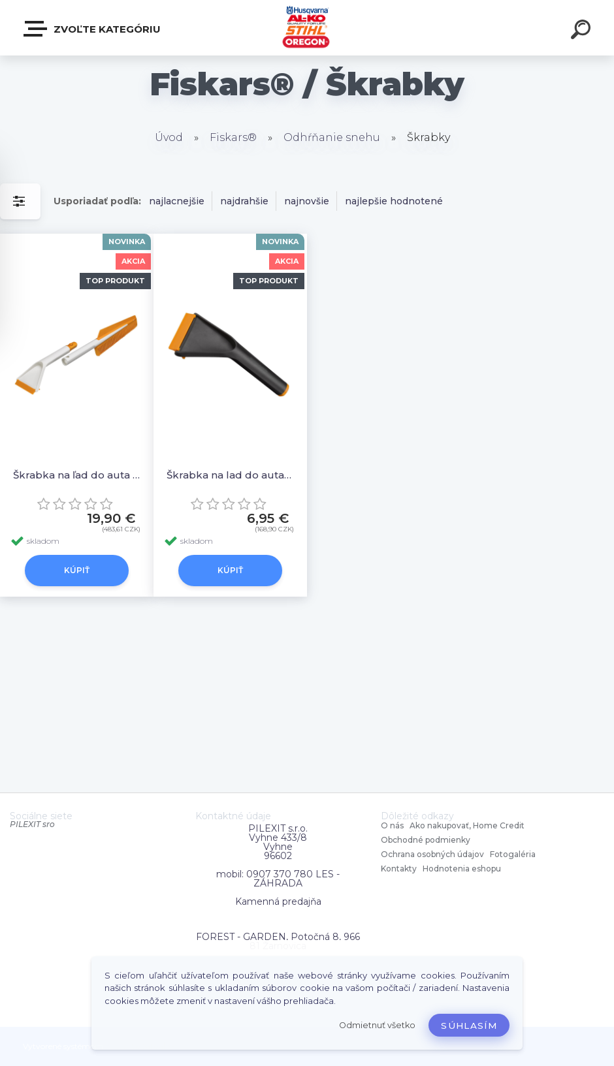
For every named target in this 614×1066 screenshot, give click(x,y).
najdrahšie (244, 201)
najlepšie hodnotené (394, 201)
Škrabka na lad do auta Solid (230, 475)
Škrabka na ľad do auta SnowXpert (76, 475)
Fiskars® (233, 137)
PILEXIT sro (32, 824)
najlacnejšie (176, 201)
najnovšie (306, 201)
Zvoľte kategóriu (93, 29)
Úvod (169, 137)
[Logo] (307, 28)
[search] (582, 31)
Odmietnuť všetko (377, 1025)
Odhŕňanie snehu (331, 137)
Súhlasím (469, 1025)
